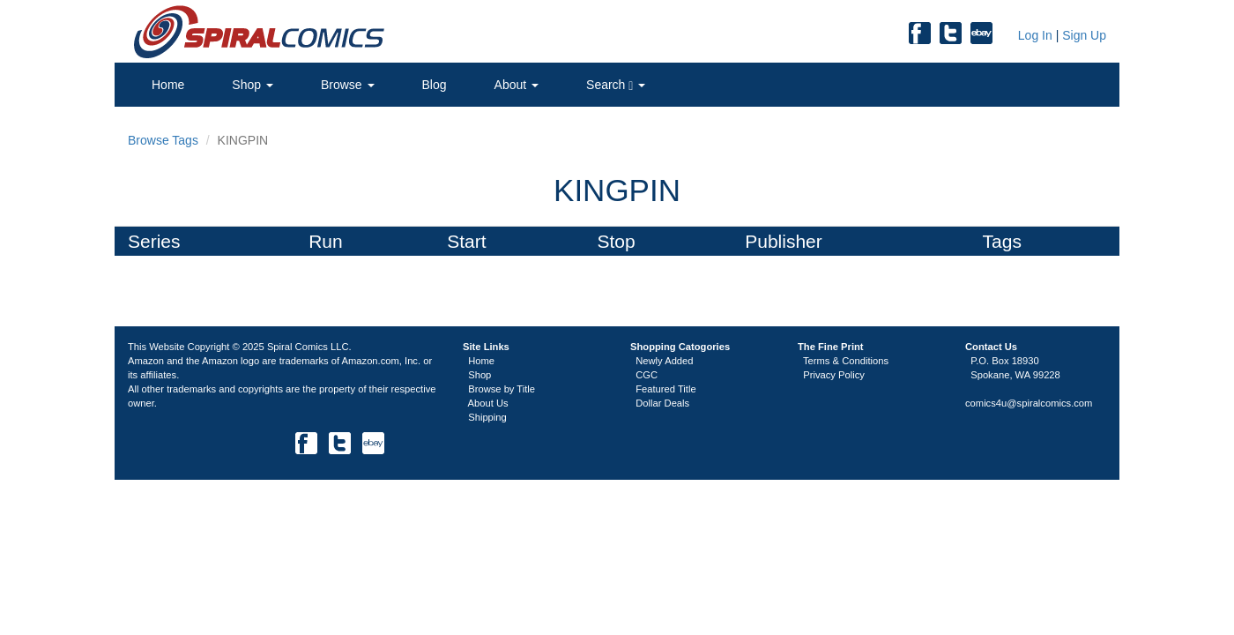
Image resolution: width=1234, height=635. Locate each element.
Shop (252, 85)
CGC (647, 375)
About (516, 85)
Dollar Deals (662, 403)
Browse (348, 85)
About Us (488, 403)
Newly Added (664, 360)
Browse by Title (501, 389)
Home (168, 85)
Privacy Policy (834, 375)
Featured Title (665, 389)
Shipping (487, 417)
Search (615, 85)
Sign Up (1084, 35)
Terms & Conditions (845, 360)
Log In (1033, 35)
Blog (434, 85)
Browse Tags (163, 140)
